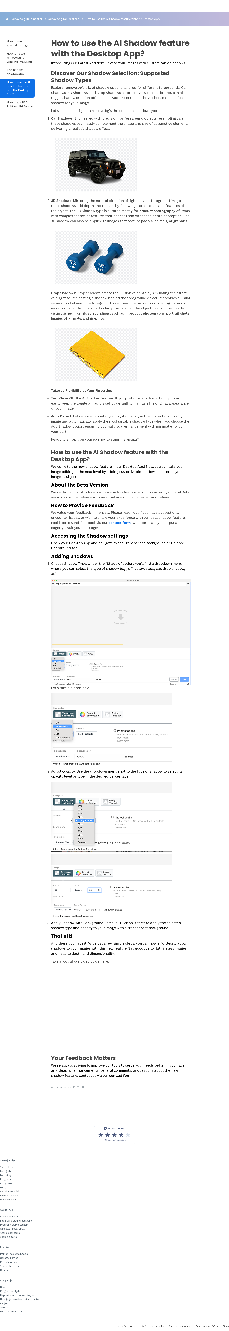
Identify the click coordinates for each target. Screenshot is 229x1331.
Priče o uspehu (8, 1199)
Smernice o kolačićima (207, 1326)
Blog (2, 1287)
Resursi (4, 1270)
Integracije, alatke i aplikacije (16, 1220)
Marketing (5, 1175)
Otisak (226, 1326)
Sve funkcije (6, 1167)
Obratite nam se (9, 1257)
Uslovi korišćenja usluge (126, 1326)
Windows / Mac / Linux (12, 1228)
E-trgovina (6, 1183)
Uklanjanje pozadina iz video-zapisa (19, 1299)
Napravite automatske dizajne (17, 1295)
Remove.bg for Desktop (63, 19)
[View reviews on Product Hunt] (114, 1135)
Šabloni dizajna (8, 1236)
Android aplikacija (10, 1232)
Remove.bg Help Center (26, 19)
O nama (4, 1307)
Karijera (4, 1303)
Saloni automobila (10, 1191)
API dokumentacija (10, 1216)
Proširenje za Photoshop (14, 1224)
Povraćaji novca (9, 1262)
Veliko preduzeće (9, 1195)
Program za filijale (10, 1291)
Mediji (3, 1187)
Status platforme (10, 1266)
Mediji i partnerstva (11, 1311)
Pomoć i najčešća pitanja (14, 1253)
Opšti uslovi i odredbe (153, 1326)
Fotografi (5, 1171)
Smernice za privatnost (180, 1326)
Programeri (6, 1179)
